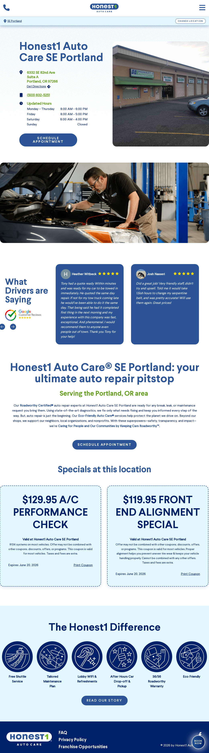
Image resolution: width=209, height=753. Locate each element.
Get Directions (36, 86)
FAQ (62, 733)
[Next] (12, 326)
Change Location (190, 21)
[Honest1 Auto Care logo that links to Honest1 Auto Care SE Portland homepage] (104, 8)
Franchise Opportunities (83, 747)
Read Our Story (104, 700)
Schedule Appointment (48, 140)
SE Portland (14, 21)
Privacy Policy (72, 740)
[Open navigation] (202, 8)
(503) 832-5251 (38, 95)
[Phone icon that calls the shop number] (6, 8)
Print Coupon (83, 565)
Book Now (198, 742)
